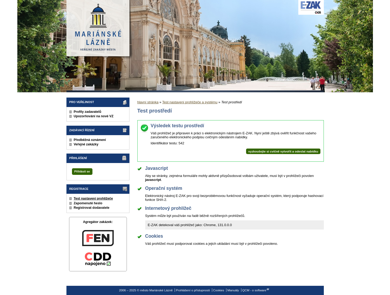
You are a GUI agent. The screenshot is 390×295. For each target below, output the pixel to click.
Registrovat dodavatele (92, 208)
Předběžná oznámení (90, 140)
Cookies (218, 290)
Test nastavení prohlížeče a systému (189, 102)
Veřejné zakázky (86, 144)
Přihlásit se (82, 171)
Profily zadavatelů (87, 112)
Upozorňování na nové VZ (94, 116)
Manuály (233, 290)
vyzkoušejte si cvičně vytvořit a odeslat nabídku (283, 151)
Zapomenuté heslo (88, 203)
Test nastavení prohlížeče (93, 198)
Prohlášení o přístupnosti (193, 290)
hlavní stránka (148, 102)
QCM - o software (254, 290)
